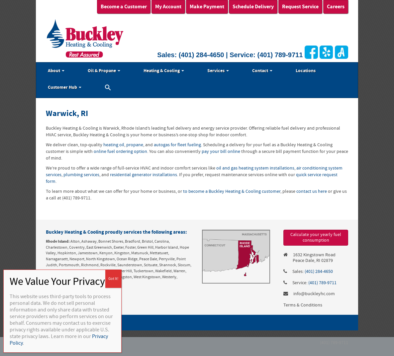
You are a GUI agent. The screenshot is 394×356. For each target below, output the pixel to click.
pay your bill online (221, 152)
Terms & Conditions (302, 305)
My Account (168, 6)
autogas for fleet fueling (177, 145)
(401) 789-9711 (280, 55)
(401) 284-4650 (201, 55)
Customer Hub (64, 87)
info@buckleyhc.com (314, 294)
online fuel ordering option (120, 152)
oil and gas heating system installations (255, 168)
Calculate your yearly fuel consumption (315, 237)
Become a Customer (124, 6)
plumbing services (81, 175)
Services (218, 70)
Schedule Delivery (253, 6)
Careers (336, 6)
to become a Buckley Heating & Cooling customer (231, 191)
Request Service (300, 6)
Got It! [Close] (113, 278)
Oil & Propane (104, 70)
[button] (108, 88)
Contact (262, 70)
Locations (306, 70)
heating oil (113, 145)
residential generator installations (143, 175)
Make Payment (207, 6)
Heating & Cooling (164, 70)
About (56, 70)
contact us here (311, 191)
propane (134, 145)
